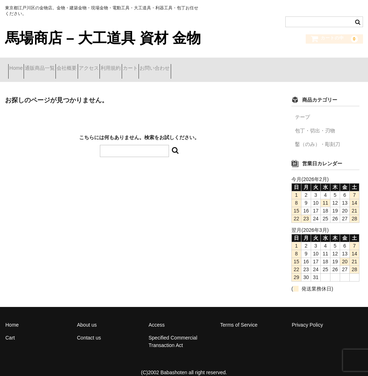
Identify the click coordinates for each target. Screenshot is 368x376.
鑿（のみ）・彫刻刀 (317, 135)
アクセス (130, 65)
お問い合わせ (234, 65)
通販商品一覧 (55, 65)
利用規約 (165, 65)
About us (87, 315)
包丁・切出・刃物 (315, 121)
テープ (302, 108)
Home (19, 65)
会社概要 (95, 65)
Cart (10, 328)
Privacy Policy (307, 315)
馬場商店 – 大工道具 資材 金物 (103, 38)
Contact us (89, 328)
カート (196, 65)
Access (157, 315)
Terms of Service (238, 315)
